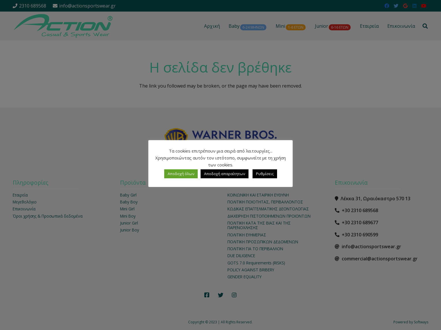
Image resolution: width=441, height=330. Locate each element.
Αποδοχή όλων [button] (181, 173)
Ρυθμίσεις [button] (265, 173)
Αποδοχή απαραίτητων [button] (224, 173)
